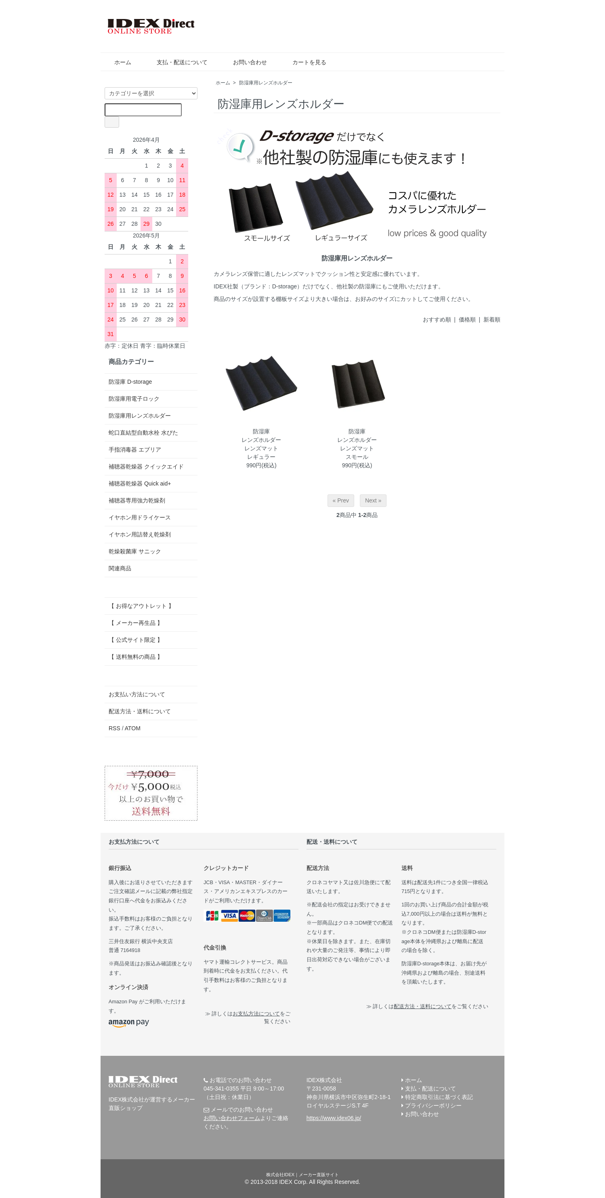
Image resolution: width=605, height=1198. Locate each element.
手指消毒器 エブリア (135, 449)
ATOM (133, 728)
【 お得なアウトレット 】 (141, 606)
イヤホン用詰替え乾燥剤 (140, 534)
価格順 (467, 319)
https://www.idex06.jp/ (334, 1118)
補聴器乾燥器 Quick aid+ (140, 483)
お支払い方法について (137, 694)
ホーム (117, 62)
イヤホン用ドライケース (140, 517)
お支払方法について (256, 1014)
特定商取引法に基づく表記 (439, 1097)
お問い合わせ (244, 62)
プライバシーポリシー (433, 1105)
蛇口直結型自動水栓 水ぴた (143, 432)
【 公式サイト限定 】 (136, 640)
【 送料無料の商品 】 (136, 657)
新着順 (491, 319)
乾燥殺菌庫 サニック (135, 551)
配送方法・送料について (140, 711)
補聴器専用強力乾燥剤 (137, 500)
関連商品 (120, 568)
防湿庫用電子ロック (134, 398)
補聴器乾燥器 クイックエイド (146, 466)
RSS (114, 728)
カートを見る (303, 62)
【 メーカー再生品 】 (136, 623)
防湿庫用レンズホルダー (265, 83)
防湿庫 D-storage (130, 381)
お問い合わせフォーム (232, 1118)
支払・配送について (176, 62)
